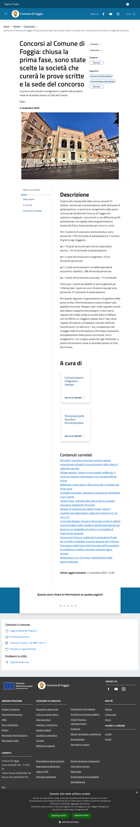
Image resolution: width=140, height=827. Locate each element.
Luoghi (108, 734)
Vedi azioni (96, 50)
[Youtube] (109, 14)
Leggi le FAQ (42, 771)
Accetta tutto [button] (59, 815)
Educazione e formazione (83, 709)
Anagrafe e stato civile (47, 709)
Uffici (4, 719)
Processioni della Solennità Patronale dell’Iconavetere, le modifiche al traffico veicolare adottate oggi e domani (90, 550)
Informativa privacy (80, 766)
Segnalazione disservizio (48, 766)
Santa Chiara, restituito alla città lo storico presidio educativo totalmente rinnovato (87, 503)
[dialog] (70, 808)
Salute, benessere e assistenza (86, 734)
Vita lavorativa (43, 719)
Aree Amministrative (12, 714)
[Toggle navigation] (6, 13)
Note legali (76, 771)
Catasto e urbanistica (46, 735)
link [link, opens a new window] (86, 809)
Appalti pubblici (43, 730)
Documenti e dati (10, 740)
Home (6, 26)
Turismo (40, 740)
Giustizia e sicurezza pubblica (85, 714)
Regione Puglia (11, 4)
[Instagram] (117, 14)
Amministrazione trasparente (85, 761)
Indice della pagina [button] (31, 190)
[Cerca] (134, 14)
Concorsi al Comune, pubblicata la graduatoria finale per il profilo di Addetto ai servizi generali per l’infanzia (89, 539)
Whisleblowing (78, 782)
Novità (16, 26)
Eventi (108, 739)
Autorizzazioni (78, 739)
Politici (5, 730)
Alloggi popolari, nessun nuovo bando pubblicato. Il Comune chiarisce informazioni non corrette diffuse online (88, 477)
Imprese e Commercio (46, 725)
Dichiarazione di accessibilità (85, 776)
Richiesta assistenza (46, 776)
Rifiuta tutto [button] (81, 815)
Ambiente (75, 729)
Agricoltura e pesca (80, 744)
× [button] (137, 793)
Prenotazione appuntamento (50, 761)
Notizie (108, 709)
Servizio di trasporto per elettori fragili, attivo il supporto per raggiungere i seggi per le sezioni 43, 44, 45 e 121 (89, 513)
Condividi (96, 44)
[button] (70, 822)
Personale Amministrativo (14, 735)
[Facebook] (102, 14)
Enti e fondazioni (10, 725)
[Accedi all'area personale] (128, 4)
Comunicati (29, 26)
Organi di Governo (11, 709)
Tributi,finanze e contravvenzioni (79, 721)
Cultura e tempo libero (47, 714)
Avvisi (108, 719)
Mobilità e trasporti (45, 746)
